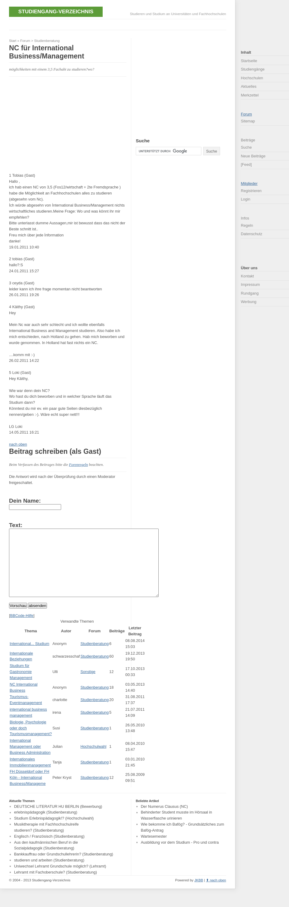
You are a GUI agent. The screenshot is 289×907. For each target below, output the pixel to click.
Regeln (247, 225)
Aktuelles (248, 86)
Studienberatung (47, 41)
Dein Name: (25, 501)
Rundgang (250, 293)
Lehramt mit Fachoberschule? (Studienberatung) (55, 885)
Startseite (249, 60)
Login (245, 199)
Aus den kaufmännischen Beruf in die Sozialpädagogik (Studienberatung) (46, 859)
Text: (15, 525)
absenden (37, 619)
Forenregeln (78, 465)
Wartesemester (154, 850)
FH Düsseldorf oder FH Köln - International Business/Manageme (29, 791)
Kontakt (247, 276)
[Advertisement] (118, 24)
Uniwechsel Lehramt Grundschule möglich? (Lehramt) (60, 879)
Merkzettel (250, 95)
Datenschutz (251, 234)
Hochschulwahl (93, 760)
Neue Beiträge (253, 156)
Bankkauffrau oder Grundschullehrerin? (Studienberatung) (63, 868)
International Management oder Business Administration (30, 760)
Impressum (250, 284)
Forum (25, 41)
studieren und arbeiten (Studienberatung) (49, 873)
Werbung (248, 301)
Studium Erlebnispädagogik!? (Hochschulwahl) (54, 832)
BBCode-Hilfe (22, 629)
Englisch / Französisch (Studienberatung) (49, 850)
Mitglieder (249, 183)
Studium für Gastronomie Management (21, 685)
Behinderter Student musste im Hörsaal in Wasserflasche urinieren (176, 829)
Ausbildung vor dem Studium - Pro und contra (180, 856)
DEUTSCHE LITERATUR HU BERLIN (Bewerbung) (58, 820)
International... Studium (29, 657)
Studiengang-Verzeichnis (55, 11)
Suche (246, 147)
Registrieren (251, 190)
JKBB (198, 894)
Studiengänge (253, 69)
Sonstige (87, 685)
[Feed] (246, 164)
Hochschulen (252, 78)
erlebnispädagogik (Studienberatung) (45, 826)
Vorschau (18, 619)
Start (12, 41)
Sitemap (248, 121)
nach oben (18, 444)
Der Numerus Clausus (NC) (164, 820)
